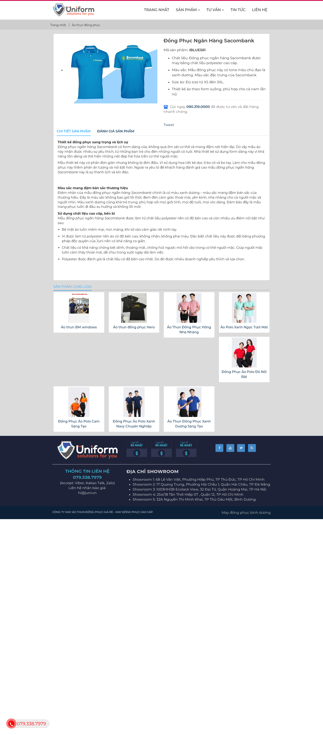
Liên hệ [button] (259, 10)
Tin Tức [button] (237, 10)
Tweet (169, 125)
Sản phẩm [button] (188, 11)
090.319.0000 (198, 107)
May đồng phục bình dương (246, 730)
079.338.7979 (87, 694)
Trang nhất (156, 10)
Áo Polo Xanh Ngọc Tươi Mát (244, 544)
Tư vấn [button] (215, 11)
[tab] (74, 131)
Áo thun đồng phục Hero (134, 544)
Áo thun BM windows (79, 544)
